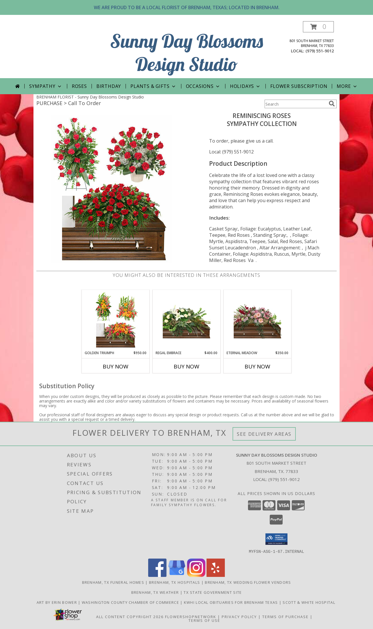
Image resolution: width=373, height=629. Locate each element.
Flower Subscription (298, 86)
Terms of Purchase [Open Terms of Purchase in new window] (285, 616)
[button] (318, 26)
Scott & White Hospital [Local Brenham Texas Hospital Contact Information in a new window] (309, 602)
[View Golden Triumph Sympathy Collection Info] (116, 320)
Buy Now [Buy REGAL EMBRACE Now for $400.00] (186, 366)
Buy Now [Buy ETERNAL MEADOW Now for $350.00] (257, 366)
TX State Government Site (213, 592)
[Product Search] (295, 104)
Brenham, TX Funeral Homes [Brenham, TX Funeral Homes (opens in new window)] (113, 582)
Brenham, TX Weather (155, 592)
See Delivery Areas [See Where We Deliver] (264, 434)
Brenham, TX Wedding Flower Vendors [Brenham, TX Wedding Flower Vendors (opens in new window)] (248, 582)
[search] (331, 103)
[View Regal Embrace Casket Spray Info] (187, 320)
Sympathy (45, 86)
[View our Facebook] (157, 575)
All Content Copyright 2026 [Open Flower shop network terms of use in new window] (130, 616)
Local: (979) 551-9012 (231, 152)
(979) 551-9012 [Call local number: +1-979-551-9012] (319, 51)
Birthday (108, 86)
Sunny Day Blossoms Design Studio (186, 52)
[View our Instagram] (196, 575)
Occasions (203, 86)
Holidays (245, 86)
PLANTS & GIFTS (153, 86)
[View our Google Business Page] (177, 575)
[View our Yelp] (216, 575)
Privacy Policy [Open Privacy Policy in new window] (239, 616)
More (347, 86)
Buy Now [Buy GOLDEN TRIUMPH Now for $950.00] (115, 366)
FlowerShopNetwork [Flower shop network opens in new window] (190, 616)
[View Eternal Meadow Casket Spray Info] (257, 320)
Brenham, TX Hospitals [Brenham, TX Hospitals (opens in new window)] (174, 582)
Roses (79, 86)
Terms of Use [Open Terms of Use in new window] (204, 620)
